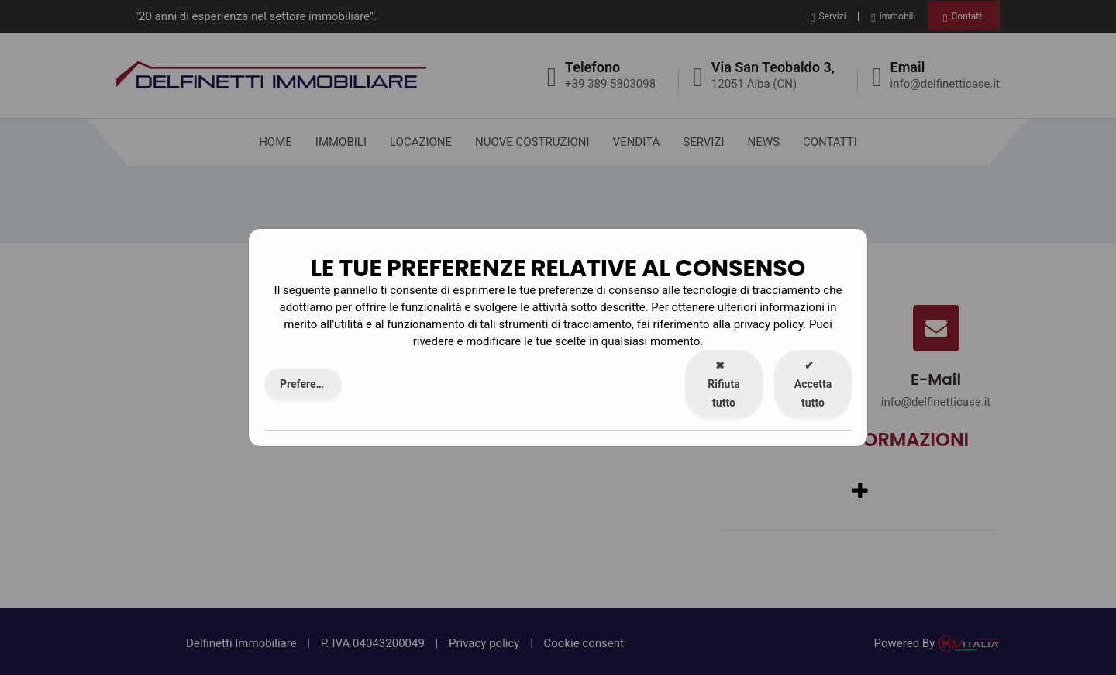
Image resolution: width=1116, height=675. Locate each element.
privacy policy (769, 324)
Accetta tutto (813, 384)
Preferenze (306, 384)
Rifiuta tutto (723, 384)
